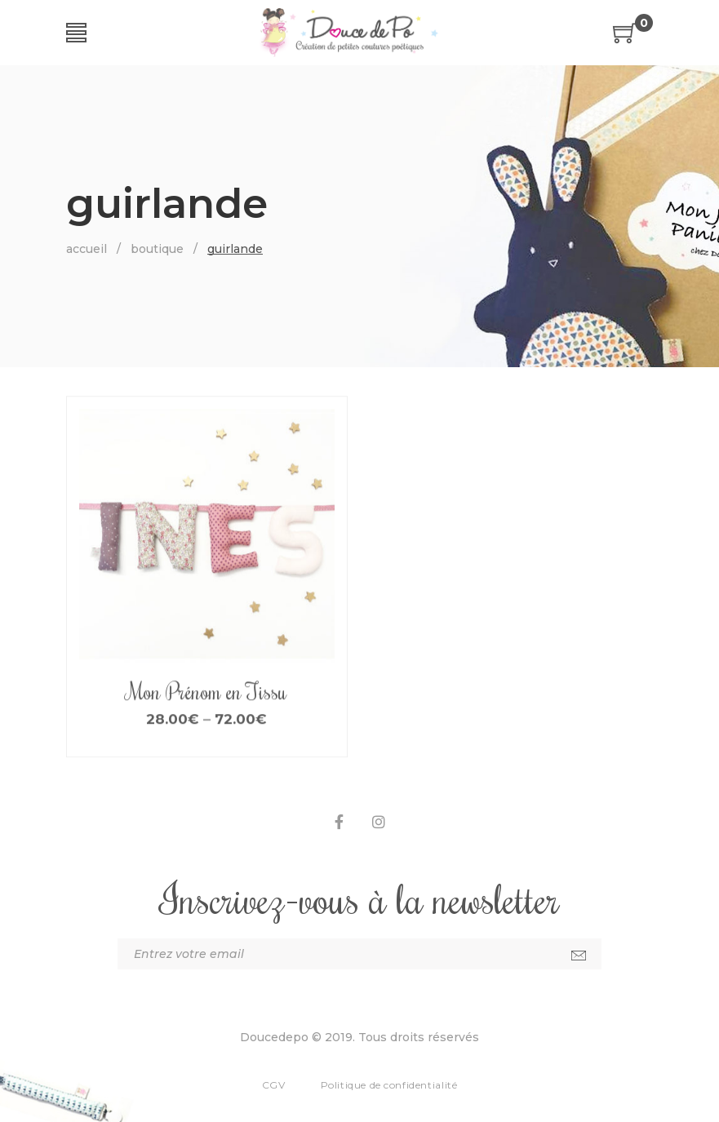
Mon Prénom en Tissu (206, 712)
